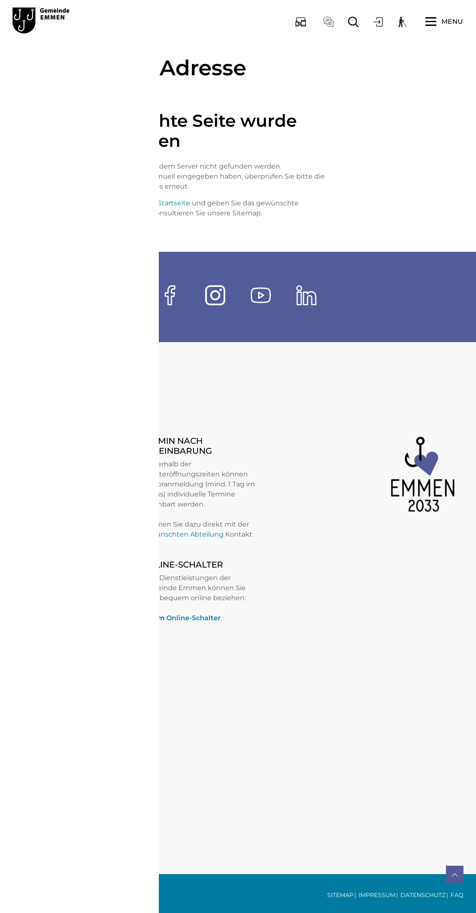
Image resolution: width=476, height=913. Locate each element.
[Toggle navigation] (444, 21)
